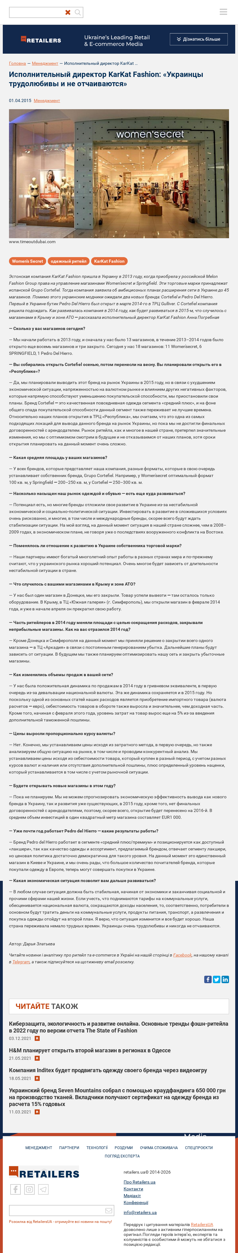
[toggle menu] (223, 12)
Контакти (133, 1188)
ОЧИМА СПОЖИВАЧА (159, 1145)
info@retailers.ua (140, 1212)
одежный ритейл (68, 261)
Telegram (21, 961)
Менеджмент (45, 63)
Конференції (136, 1202)
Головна (17, 63)
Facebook (182, 954)
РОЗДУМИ (124, 1145)
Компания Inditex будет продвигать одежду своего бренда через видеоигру (108, 1070)
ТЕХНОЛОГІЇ (97, 1145)
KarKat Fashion (109, 261)
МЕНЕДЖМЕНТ (38, 1145)
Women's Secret (27, 261)
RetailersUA (202, 1224)
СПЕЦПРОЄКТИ (199, 1145)
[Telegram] (43, 1189)
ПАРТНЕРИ (69, 1145)
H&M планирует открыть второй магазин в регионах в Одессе (90, 1050)
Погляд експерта (122, 1153)
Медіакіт (132, 1195)
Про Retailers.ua (140, 1181)
